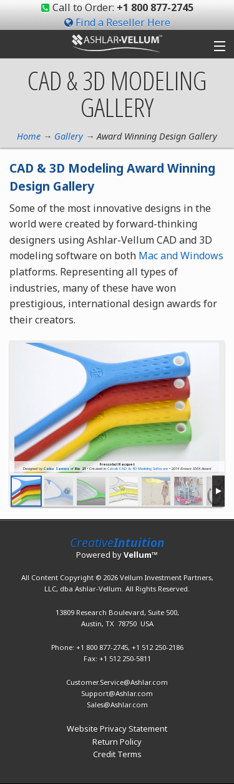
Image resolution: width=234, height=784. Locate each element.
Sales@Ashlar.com (117, 704)
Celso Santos (56, 468)
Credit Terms (117, 754)
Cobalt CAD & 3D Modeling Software (137, 468)
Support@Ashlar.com (117, 693)
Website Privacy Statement (117, 728)
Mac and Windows (181, 255)
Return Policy (117, 741)
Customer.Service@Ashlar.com (117, 682)
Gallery (68, 136)
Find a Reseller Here (123, 22)
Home (29, 136)
